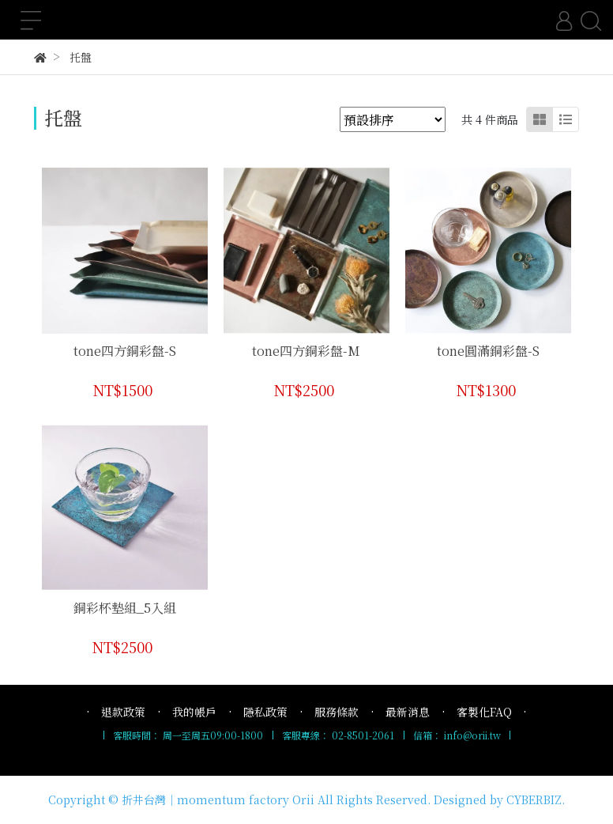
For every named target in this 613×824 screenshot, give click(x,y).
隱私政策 (265, 712)
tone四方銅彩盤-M (306, 351)
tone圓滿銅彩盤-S (488, 351)
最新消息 (407, 712)
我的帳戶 (194, 712)
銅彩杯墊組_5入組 (124, 608)
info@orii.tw (472, 735)
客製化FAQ (484, 712)
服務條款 (336, 712)
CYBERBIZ (534, 799)
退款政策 (123, 712)
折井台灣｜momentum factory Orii (218, 799)
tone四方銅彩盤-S (124, 351)
